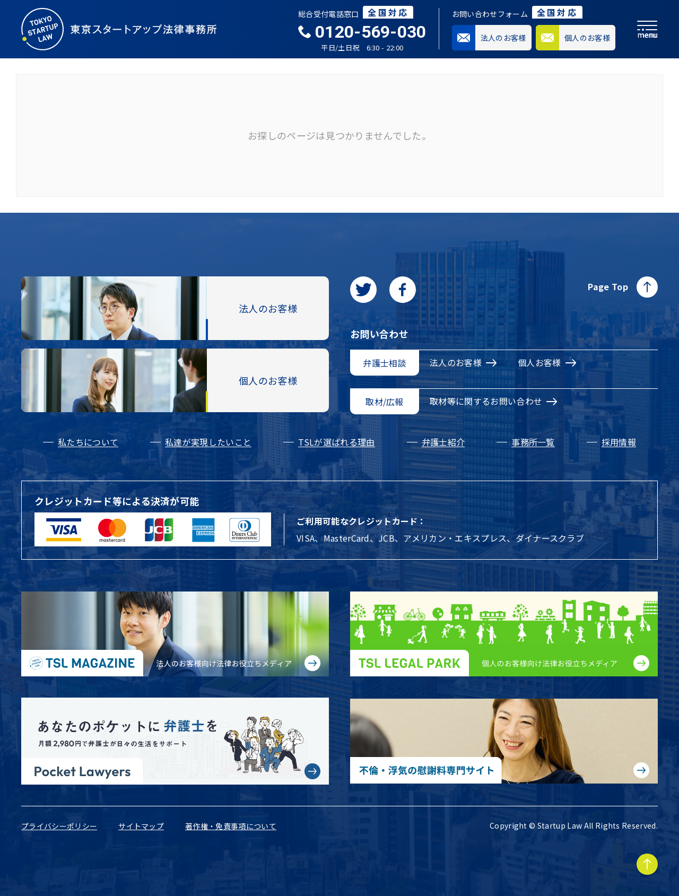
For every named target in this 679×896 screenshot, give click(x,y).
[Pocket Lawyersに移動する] (175, 741)
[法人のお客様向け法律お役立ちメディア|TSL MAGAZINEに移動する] (175, 633)
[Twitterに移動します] (363, 289)
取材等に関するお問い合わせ (493, 401)
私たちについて (88, 442)
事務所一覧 (533, 442)
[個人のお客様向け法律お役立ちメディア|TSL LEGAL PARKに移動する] (504, 633)
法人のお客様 (463, 362)
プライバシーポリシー (59, 826)
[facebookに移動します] (402, 289)
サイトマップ (141, 826)
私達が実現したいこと (208, 442)
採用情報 (619, 442)
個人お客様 (547, 362)
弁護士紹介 (443, 442)
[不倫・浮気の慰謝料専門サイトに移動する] (504, 741)
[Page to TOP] (647, 864)
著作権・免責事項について (230, 826)
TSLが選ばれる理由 (336, 442)
